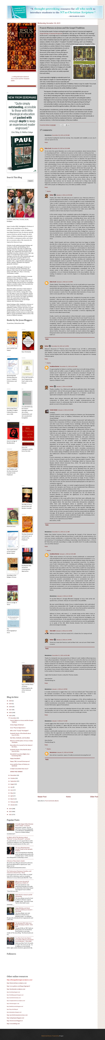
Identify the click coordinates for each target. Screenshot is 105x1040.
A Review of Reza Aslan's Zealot (16, 861)
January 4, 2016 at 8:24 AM (65, 410)
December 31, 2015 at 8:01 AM (61, 655)
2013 (10, 811)
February (13, 802)
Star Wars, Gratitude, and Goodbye (20, 738)
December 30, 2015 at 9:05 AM (61, 135)
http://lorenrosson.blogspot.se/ (15, 1020)
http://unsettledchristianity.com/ (14, 997)
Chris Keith (53, 631)
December (13, 718)
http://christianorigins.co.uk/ (13, 1003)
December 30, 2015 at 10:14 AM (61, 148)
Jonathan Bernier (54, 366)
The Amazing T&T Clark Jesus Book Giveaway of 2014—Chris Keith (24, 924)
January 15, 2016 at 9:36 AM (65, 752)
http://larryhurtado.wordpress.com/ (16, 989)
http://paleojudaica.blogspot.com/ (14, 1012)
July (11, 787)
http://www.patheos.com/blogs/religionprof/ (18, 986)
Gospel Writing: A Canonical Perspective (51, 33)
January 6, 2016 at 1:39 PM (63, 639)
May (11, 793)
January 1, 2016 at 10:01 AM (68, 554)
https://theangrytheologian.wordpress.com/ (19, 980)
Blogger (61, 1036)
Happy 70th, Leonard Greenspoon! (20, 761)
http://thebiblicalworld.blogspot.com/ (15, 1006)
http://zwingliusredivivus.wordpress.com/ (16, 1000)
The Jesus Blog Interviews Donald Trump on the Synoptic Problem (24, 849)
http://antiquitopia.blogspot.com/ (15, 1018)
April (11, 796)
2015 (10, 715)
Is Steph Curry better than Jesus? (19, 768)
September (13, 781)
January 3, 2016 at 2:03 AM (64, 596)
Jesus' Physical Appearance (18, 727)
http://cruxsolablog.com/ (13, 1023)
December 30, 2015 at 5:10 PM (60, 346)
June (11, 790)
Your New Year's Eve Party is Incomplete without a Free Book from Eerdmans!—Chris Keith (24, 939)
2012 (10, 814)
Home (68, 797)
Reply (46, 142)
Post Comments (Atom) (52, 801)
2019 (10, 703)
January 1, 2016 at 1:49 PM (59, 689)
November (13, 775)
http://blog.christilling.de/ (12, 1009)
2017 (10, 709)
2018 (10, 706)
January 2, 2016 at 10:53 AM (64, 195)
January (12, 805)
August (12, 784)
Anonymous (53, 752)
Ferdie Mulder (54, 410)
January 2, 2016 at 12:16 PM (65, 282)
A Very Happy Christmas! (17, 725)
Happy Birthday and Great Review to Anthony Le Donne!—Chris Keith (24, 909)
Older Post (94, 797)
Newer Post (42, 797)
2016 (10, 712)
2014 (10, 808)
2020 (10, 701)
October (12, 778)
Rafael (48, 125)
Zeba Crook (48, 148)
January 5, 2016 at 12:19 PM (64, 631)
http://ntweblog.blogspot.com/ (13, 992)
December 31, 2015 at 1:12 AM (61, 531)
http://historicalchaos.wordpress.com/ (17, 983)
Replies (49, 191)
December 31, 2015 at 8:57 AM (68, 366)
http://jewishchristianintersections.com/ (17, 1015)
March (12, 799)
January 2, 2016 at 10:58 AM (64, 386)
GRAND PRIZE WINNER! (16, 771)
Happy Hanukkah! (15, 758)
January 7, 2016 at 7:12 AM (59, 721)
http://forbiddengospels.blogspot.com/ (15, 995)
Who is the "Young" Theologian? (19, 730)
